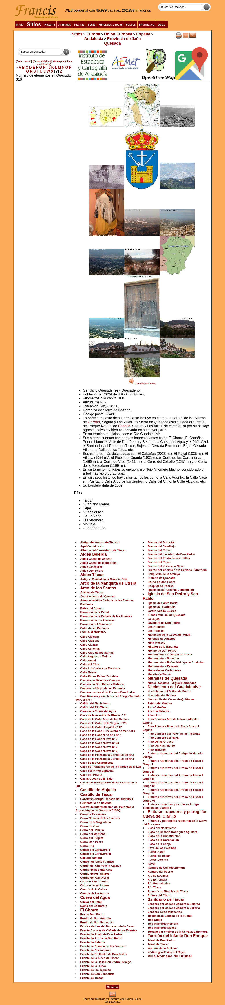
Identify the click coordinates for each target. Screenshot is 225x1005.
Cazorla (94, 422)
